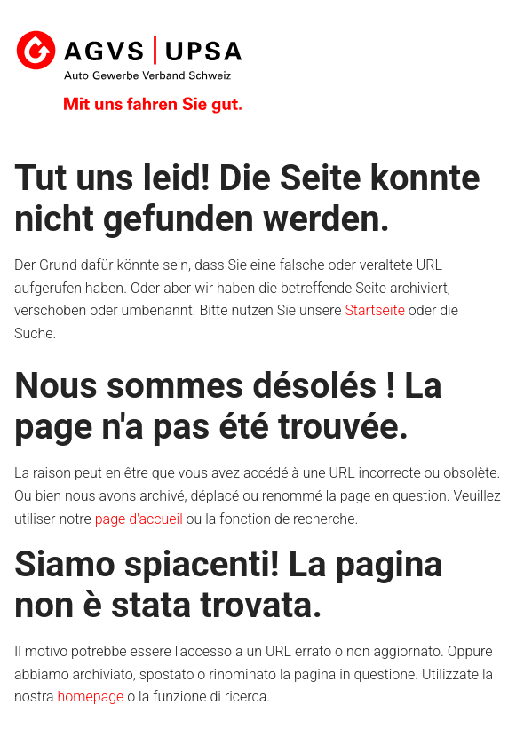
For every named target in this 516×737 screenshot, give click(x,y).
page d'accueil (139, 519)
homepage (91, 696)
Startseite (375, 310)
